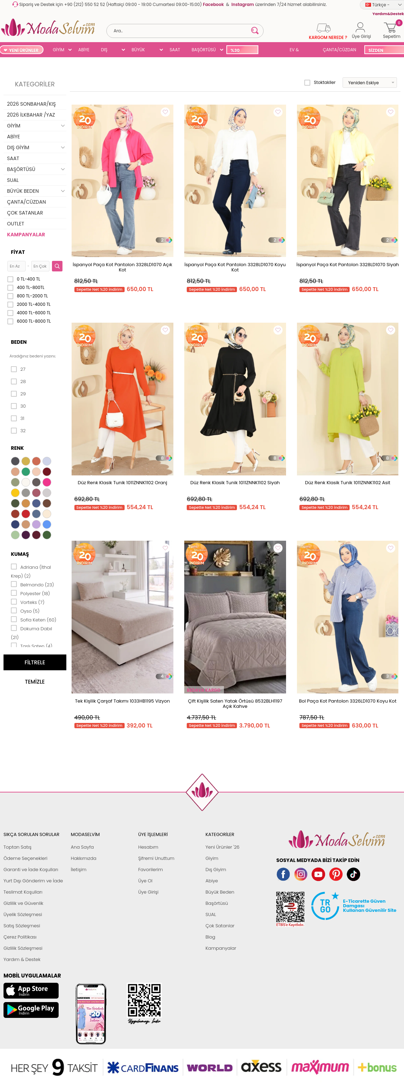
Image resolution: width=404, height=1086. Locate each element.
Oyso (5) (25, 610)
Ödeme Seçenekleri (25, 858)
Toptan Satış (18, 847)
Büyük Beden (219, 892)
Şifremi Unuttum (156, 858)
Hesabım (148, 847)
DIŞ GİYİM (107, 50)
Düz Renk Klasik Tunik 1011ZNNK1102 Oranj (122, 482)
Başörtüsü (216, 903)
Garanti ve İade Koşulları (31, 869)
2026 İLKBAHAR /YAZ (31, 114)
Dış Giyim (215, 869)
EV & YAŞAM (297, 50)
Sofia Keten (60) (33, 619)
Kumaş (20, 554)
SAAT (175, 50)
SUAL (272, 50)
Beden (19, 341)
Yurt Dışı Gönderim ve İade (33, 880)
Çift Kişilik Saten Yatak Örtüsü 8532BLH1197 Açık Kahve (235, 704)
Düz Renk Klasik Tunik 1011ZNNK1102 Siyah (235, 482)
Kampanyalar (220, 948)
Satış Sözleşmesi (22, 925)
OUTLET (15, 223)
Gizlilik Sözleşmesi (23, 948)
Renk (17, 448)
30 (18, 406)
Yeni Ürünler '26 (222, 847)
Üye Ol (145, 880)
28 (18, 381)
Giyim (211, 858)
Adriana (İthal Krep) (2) (31, 571)
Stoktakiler (320, 82)
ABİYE (84, 50)
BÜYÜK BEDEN (138, 50)
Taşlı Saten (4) (31, 646)
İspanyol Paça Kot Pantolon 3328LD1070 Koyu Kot (235, 267)
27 (18, 369)
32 (18, 430)
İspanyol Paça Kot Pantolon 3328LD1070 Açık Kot (122, 267)
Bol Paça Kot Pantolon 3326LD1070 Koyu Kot (348, 701)
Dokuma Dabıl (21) (31, 632)
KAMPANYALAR (26, 234)
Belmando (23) (32, 584)
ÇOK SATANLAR (25, 212)
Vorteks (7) (28, 602)
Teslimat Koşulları (23, 892)
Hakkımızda (84, 858)
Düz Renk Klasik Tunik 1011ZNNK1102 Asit (347, 482)
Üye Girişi (148, 892)
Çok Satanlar (219, 925)
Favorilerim (150, 869)
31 (17, 418)
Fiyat (18, 252)
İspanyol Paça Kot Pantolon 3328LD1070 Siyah (348, 264)
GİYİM (58, 50)
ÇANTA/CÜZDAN (339, 50)
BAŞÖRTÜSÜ (204, 50)
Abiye (211, 880)
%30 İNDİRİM (239, 50)
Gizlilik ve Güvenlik (23, 903)
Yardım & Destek (22, 959)
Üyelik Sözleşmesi (23, 914)
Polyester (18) (30, 593)
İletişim (79, 869)
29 (18, 393)
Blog (210, 937)
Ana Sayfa (82, 847)
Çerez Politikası (20, 937)
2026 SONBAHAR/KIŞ (31, 103)
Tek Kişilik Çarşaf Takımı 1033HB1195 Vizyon (122, 701)
